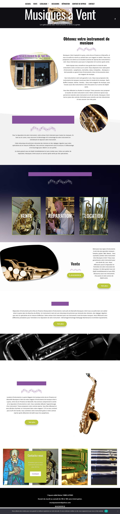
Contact (35, 474)
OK (106, 511)
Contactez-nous (35, 455)
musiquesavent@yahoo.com (60, 503)
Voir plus (104, 286)
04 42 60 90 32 (76, 275)
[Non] (118, 511)
